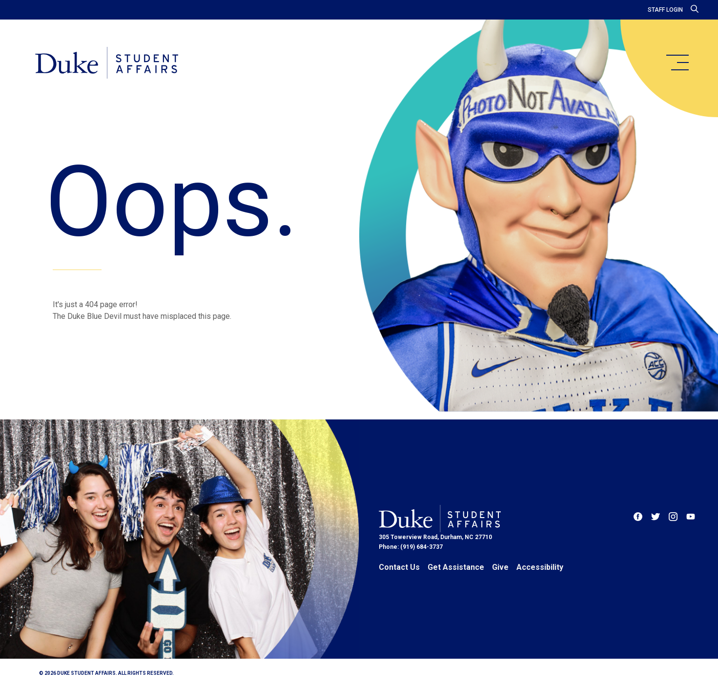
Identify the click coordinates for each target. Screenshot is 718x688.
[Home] (106, 63)
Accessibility (539, 567)
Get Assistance (456, 567)
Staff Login (665, 9)
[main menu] (677, 62)
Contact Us (399, 567)
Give (500, 567)
